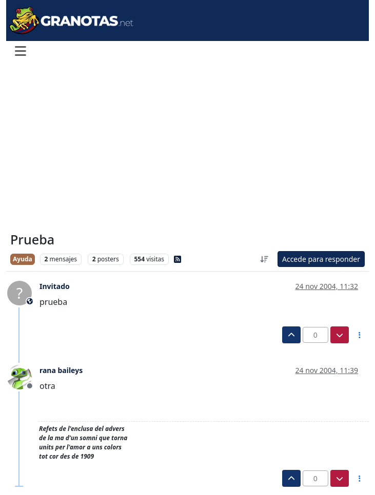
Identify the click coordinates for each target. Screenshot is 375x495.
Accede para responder (321, 259)
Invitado (55, 286)
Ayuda (22, 259)
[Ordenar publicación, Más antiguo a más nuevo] (264, 259)
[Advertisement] (187, 147)
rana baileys (61, 370)
